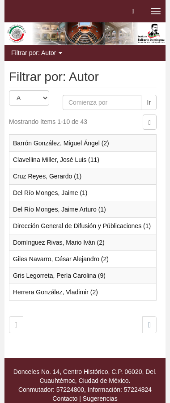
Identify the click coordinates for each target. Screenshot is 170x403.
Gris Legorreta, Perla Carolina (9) (59, 275)
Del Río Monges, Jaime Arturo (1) (59, 209)
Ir (149, 102)
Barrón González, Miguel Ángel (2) (61, 143)
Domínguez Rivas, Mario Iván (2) (59, 242)
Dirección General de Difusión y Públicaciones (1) (82, 225)
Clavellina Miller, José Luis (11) (56, 159)
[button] (133, 11)
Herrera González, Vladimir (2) (55, 292)
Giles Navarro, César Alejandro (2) (61, 259)
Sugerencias (100, 398)
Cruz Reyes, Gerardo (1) (47, 176)
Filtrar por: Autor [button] (36, 52)
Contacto (64, 398)
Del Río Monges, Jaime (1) (50, 192)
